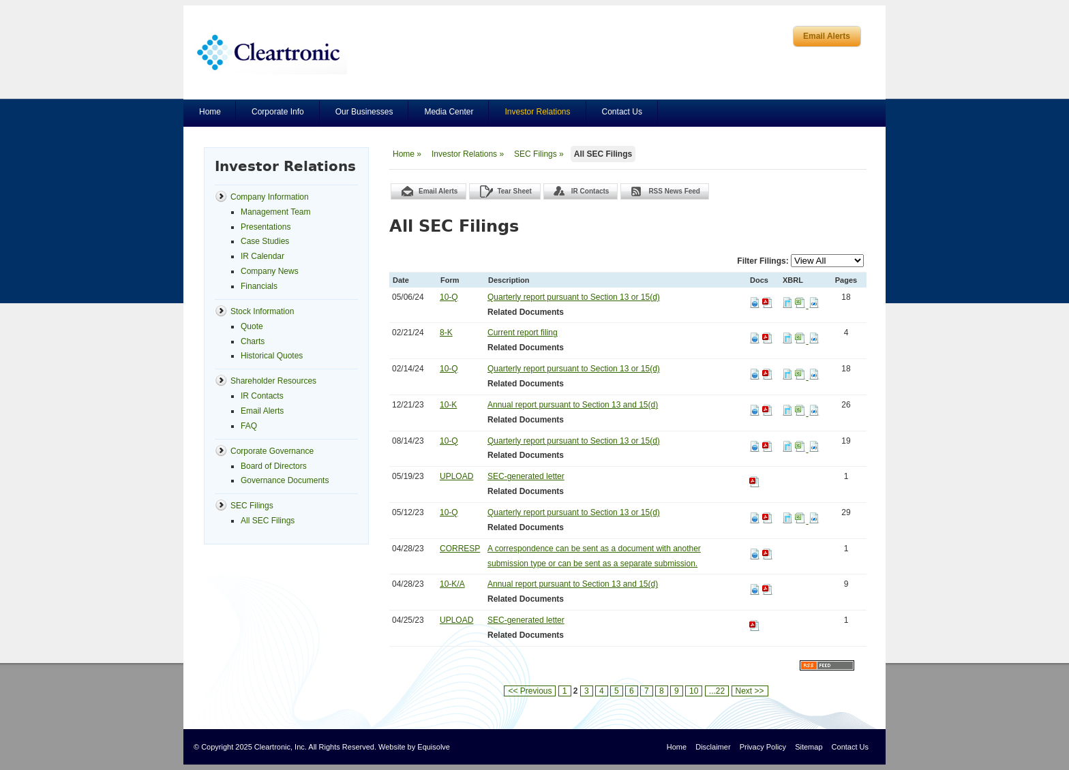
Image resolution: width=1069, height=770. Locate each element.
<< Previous (530, 691)
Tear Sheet (514, 191)
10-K (448, 405)
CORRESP (460, 548)
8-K (446, 332)
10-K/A (452, 584)
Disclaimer (712, 747)
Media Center (448, 112)
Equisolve (433, 747)
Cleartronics (270, 52)
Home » (407, 154)
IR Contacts (590, 191)
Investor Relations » (468, 154)
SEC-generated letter (525, 476)
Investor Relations (537, 112)
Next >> (750, 691)
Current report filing (522, 332)
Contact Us (622, 112)
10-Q (449, 297)
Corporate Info (278, 112)
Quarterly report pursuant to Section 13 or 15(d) (573, 297)
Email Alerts (826, 36)
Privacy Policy (763, 747)
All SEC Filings (603, 154)
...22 (717, 691)
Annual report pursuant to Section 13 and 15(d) (572, 405)
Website (392, 747)
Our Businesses (364, 112)
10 (693, 691)
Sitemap (808, 747)
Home (210, 112)
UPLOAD (456, 476)
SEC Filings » (539, 154)
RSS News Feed (674, 191)
